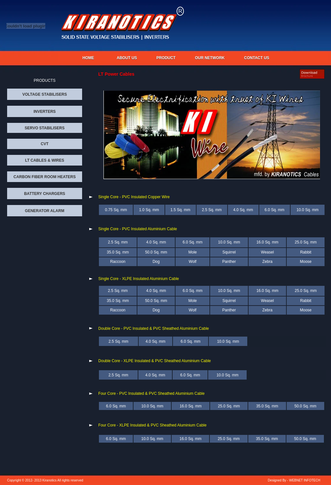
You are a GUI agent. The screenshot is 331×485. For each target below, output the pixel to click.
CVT (44, 144)
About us (127, 58)
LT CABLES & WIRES (44, 160)
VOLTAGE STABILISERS (44, 94)
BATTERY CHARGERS (44, 193)
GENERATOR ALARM (44, 211)
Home (88, 58)
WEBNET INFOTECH (304, 480)
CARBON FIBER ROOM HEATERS (45, 177)
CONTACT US (256, 58)
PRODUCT (166, 58)
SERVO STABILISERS (45, 128)
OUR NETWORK (210, 58)
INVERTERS (45, 111)
